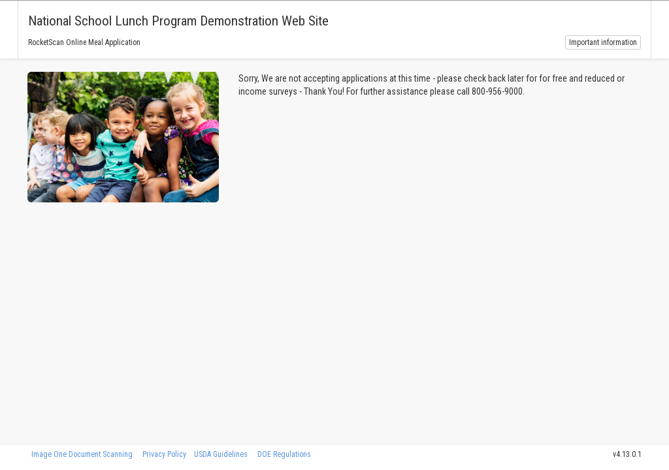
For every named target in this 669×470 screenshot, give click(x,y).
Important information (603, 42)
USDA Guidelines (221, 454)
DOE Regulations (284, 454)
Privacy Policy (164, 454)
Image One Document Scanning (82, 454)
